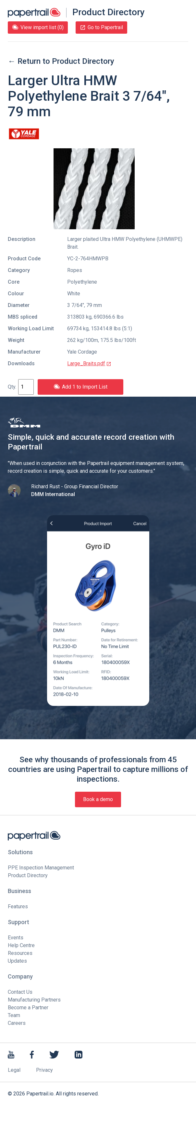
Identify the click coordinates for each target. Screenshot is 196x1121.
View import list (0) (38, 27)
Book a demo (98, 799)
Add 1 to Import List (80, 387)
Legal (14, 1070)
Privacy (44, 1070)
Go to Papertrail (101, 27)
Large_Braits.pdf (89, 363)
